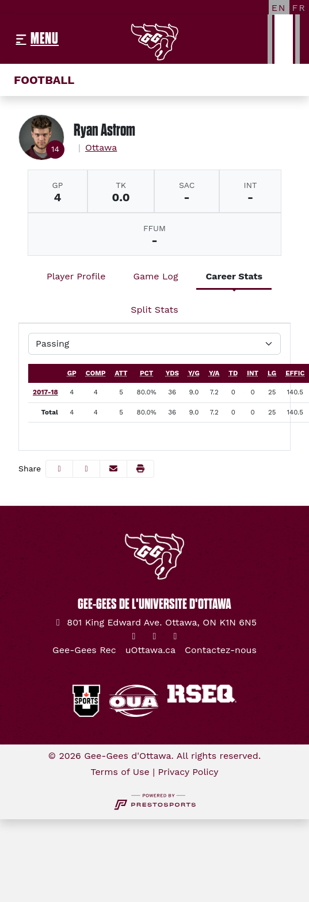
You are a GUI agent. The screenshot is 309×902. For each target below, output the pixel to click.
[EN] (279, 7)
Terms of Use (119, 771)
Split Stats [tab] (154, 309)
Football (44, 80)
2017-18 (45, 392)
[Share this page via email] (113, 469)
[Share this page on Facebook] (59, 469)
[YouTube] (175, 636)
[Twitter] (134, 636)
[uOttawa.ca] (150, 650)
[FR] (299, 7)
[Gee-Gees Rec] (84, 650)
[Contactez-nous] (221, 650)
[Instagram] (155, 636)
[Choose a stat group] (154, 344)
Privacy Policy (188, 771)
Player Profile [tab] (76, 276)
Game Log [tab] (155, 276)
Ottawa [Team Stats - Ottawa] (101, 147)
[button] (140, 469)
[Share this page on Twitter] (86, 469)
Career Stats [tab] (233, 276)
